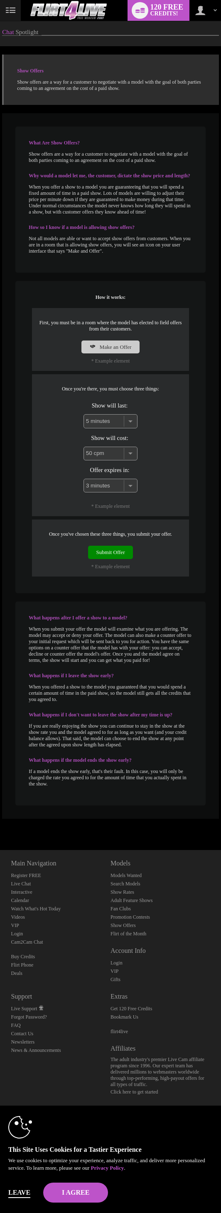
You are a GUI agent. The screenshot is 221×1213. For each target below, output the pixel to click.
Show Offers (123, 925)
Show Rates (122, 892)
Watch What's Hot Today (36, 909)
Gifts (115, 979)
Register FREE (26, 875)
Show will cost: (109, 438)
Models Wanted (126, 875)
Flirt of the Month (128, 934)
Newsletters (23, 1042)
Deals (16, 973)
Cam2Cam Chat (27, 942)
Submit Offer (110, 552)
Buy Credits (23, 956)
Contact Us (22, 1034)
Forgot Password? (29, 1017)
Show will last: (110, 405)
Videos (18, 917)
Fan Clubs (120, 909)
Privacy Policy (107, 1168)
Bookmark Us (124, 1017)
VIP (15, 925)
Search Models (125, 884)
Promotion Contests (130, 917)
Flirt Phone (22, 965)
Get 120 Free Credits (131, 1009)
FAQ (16, 1025)
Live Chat (21, 884)
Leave (19, 1192)
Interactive (21, 892)
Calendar (20, 900)
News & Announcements (36, 1050)
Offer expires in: (110, 470)
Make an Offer (111, 347)
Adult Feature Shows (131, 900)
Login (17, 934)
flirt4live (119, 1031)
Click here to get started (134, 1092)
